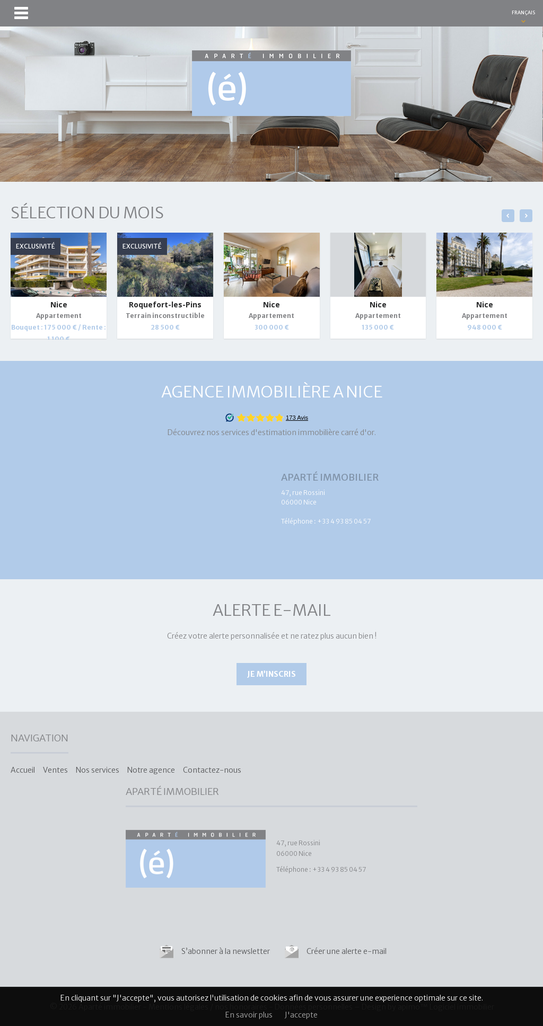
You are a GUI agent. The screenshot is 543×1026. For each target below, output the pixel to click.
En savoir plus (249, 1015)
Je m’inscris (271, 674)
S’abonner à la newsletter (225, 951)
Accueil (23, 770)
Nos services (97, 770)
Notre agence (151, 770)
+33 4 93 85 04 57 (344, 521)
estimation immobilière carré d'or (316, 432)
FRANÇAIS (523, 12)
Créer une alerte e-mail (346, 951)
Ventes (55, 770)
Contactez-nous (212, 770)
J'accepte (301, 1015)
